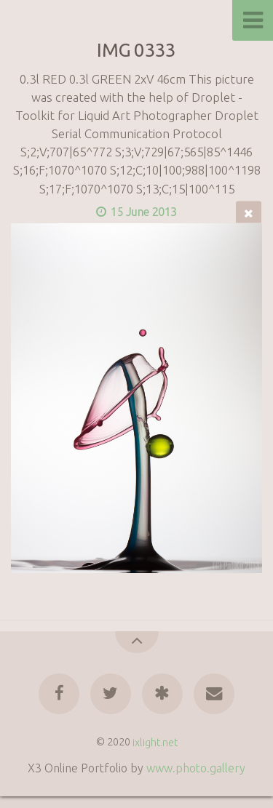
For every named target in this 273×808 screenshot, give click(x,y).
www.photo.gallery (195, 768)
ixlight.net (155, 742)
